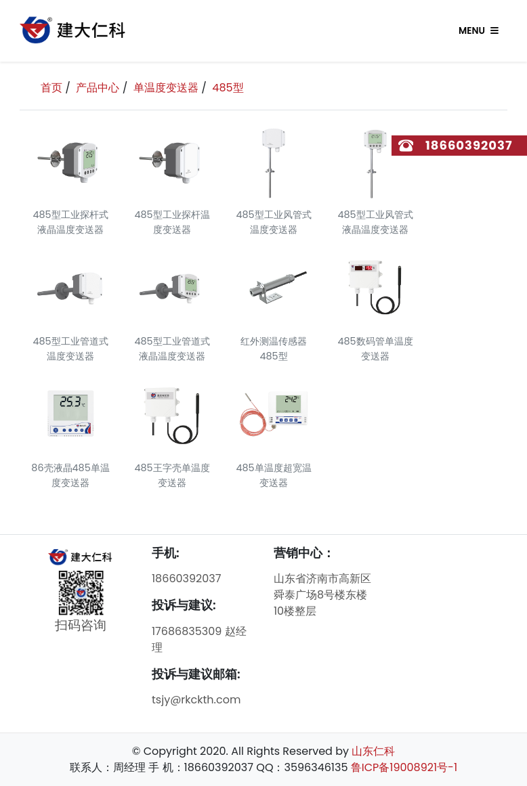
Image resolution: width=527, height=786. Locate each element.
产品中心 (97, 87)
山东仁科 (373, 751)
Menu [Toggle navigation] (479, 30)
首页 (51, 87)
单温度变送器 (165, 87)
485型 (227, 87)
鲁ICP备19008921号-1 (404, 767)
